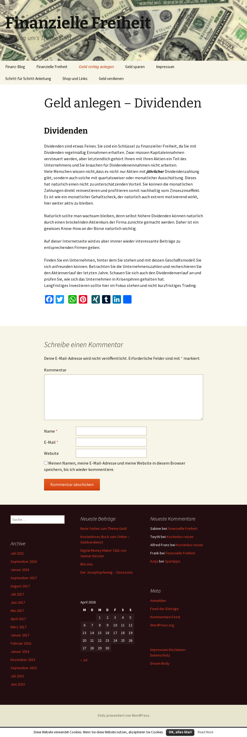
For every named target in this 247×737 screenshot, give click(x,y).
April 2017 (18, 618)
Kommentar (55, 369)
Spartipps (172, 561)
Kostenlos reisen (180, 536)
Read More (205, 732)
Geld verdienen (111, 78)
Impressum (165, 66)
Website (51, 453)
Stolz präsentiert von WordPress (123, 715)
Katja (154, 561)
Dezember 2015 (23, 659)
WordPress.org (162, 625)
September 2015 (24, 667)
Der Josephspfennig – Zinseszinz (106, 572)
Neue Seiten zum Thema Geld (103, 528)
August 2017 (20, 586)
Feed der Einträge (164, 608)
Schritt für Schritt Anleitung (28, 78)
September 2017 (24, 577)
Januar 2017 (20, 635)
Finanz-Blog (15, 66)
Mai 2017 (17, 610)
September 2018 (24, 561)
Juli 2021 (17, 553)
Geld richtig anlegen (96, 66)
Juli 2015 (17, 676)
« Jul (83, 660)
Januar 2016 (20, 651)
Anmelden (158, 600)
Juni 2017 (18, 602)
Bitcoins (86, 564)
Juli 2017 (17, 594)
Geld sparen (135, 66)
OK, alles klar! (180, 732)
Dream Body (159, 663)
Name (50, 431)
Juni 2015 (18, 684)
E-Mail (51, 442)
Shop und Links (75, 78)
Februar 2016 (21, 643)
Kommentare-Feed (165, 617)
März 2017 (18, 627)
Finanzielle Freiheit (51, 66)
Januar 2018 (20, 569)
